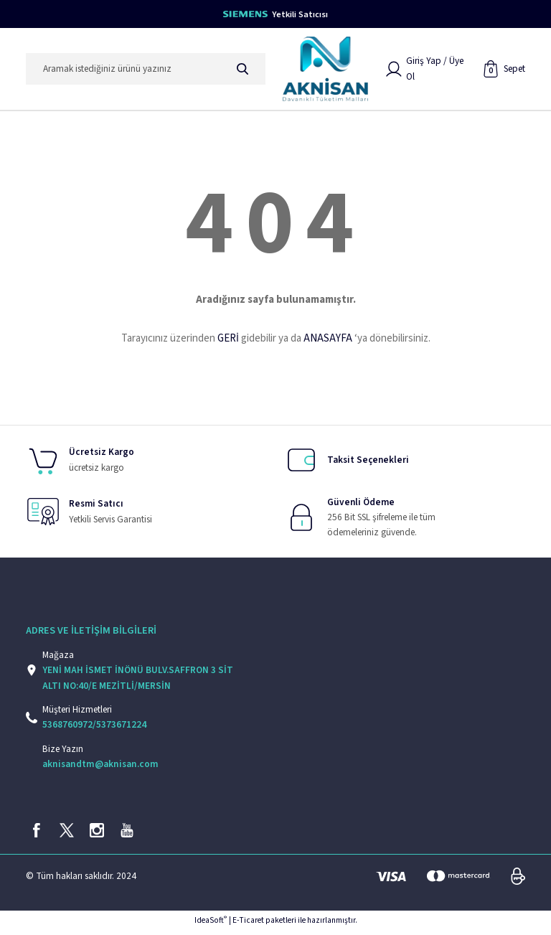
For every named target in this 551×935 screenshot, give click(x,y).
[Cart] (503, 70)
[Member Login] (429, 70)
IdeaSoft (210, 924)
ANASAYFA (327, 340)
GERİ (228, 340)
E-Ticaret (248, 924)
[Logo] (325, 70)
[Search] (145, 70)
